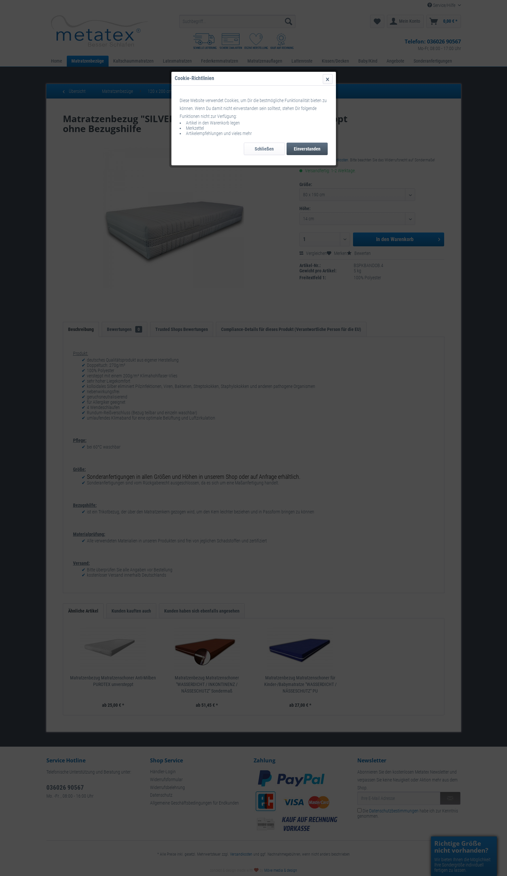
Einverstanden (307, 148)
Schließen (264, 148)
